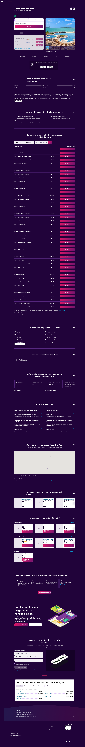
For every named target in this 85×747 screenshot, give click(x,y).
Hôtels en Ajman (48, 693)
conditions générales (33, 669)
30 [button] (40, 42)
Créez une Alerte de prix (64, 584)
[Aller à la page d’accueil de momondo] (8, 1)
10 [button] (23, 36)
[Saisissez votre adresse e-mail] (30, 660)
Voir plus (72, 522)
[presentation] (50, 67)
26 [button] (29, 42)
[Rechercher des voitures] (2, 10)
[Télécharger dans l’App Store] (50, 67)
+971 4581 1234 (17, 14)
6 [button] (61, 30)
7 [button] (44, 33)
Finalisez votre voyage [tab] (50, 685)
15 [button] (37, 36)
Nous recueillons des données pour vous (45, 714)
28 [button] (34, 42)
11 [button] (26, 36)
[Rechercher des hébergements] (2, 8)
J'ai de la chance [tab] (40, 685)
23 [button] (40, 39)
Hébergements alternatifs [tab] (29, 685)
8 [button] (37, 33)
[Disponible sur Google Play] (43, 67)
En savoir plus (62, 310)
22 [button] (37, 39)
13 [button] (32, 36)
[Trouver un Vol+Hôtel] (2, 13)
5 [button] (29, 33)
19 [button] (29, 39)
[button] (2, 2)
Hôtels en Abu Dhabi (20, 691)
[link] (27, 531)
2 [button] (40, 30)
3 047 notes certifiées (25, 16)
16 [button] (40, 36)
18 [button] (26, 39)
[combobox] (30, 653)
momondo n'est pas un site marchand (45, 712)
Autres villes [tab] (19, 685)
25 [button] (26, 42)
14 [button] (34, 36)
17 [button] (23, 39)
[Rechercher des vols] (2, 5)
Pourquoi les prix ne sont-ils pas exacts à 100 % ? (45, 716)
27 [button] (32, 42)
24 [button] (23, 42)
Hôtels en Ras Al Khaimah (21, 693)
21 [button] (34, 39)
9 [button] (40, 33)
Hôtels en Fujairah (48, 696)
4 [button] (26, 33)
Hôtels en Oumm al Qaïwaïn (21, 696)
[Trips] (2, 16)
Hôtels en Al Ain (19, 698)
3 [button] (23, 33)
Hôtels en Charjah (48, 691)
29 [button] (37, 42)
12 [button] (29, 36)
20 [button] (32, 39)
